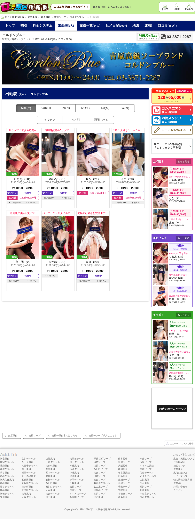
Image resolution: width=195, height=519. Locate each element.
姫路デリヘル (77, 469)
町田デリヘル (29, 472)
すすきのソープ (78, 493)
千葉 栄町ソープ (102, 458)
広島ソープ (146, 462)
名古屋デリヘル (102, 483)
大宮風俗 (50, 490)
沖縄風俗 (74, 465)
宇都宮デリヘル (148, 493)
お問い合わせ (180, 486)
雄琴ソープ (99, 462)
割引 (23, 25)
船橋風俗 (50, 476)
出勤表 (66, 25)
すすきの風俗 (147, 465)
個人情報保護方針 (182, 479)
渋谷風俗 (4, 472)
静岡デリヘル (77, 479)
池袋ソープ (124, 483)
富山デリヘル (147, 497)
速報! (148, 25)
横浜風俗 (123, 497)
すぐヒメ (49, 119)
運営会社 (178, 483)
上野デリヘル (53, 462)
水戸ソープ (99, 493)
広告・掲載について (183, 458)
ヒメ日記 (116, 25)
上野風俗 (50, 458)
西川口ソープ (101, 469)
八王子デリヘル (30, 465)
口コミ (167, 25)
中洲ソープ (75, 490)
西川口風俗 (51, 483)
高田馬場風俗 (29, 476)
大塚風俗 (26, 493)
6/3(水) (105, 108)
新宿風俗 (4, 458)
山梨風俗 (144, 479)
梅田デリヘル (77, 462)
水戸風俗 (98, 497)
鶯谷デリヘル (7, 486)
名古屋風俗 (124, 472)
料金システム (42, 25)
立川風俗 (4, 497)
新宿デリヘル (7, 462)
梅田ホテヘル (77, 458)
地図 (135, 25)
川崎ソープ (99, 476)
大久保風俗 (51, 465)
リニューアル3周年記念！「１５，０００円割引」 (169, 146)
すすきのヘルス (148, 476)
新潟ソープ (124, 462)
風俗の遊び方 (180, 472)
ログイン (178, 490)
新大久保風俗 (7, 479)
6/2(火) (85, 108)
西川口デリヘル (54, 486)
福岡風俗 (74, 476)
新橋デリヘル (7, 493)
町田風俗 (26, 469)
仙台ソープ (99, 479)
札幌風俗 (74, 483)
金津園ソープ (77, 497)
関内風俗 (50, 469)
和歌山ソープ (101, 490)
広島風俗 (123, 476)
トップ (10, 25)
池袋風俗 (4, 465)
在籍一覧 (89, 25)
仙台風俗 (144, 483)
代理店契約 (179, 462)
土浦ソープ (124, 479)
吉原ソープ (34, 435)
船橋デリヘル (53, 479)
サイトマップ (180, 476)
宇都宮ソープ (125, 493)
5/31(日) (46, 108)
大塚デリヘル (29, 497)
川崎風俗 (144, 490)
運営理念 (178, 469)
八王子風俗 (27, 462)
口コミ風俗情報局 (100, 509)
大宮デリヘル (53, 493)
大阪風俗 (123, 465)
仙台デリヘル (147, 472)
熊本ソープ (146, 469)
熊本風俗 (123, 458)
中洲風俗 (74, 472)
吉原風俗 (12, 435)
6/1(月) (65, 108)
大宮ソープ (99, 472)
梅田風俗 (50, 497)
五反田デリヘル (30, 483)
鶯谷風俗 (4, 483)
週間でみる (101, 119)
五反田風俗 (27, 479)
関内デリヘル (53, 472)
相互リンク (179, 465)
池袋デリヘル (7, 469)
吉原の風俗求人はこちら (64, 435)
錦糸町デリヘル (30, 490)
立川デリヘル (29, 458)
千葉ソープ (124, 486)
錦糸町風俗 (27, 486)
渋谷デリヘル (7, 476)
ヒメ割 (75, 119)
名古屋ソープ (101, 486)
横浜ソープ (146, 486)
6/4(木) (125, 108)
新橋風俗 (4, 490)
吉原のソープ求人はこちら (103, 435)
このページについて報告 (179, 443)
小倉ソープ (146, 458)
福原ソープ (99, 465)
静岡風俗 (123, 469)
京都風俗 (123, 490)
